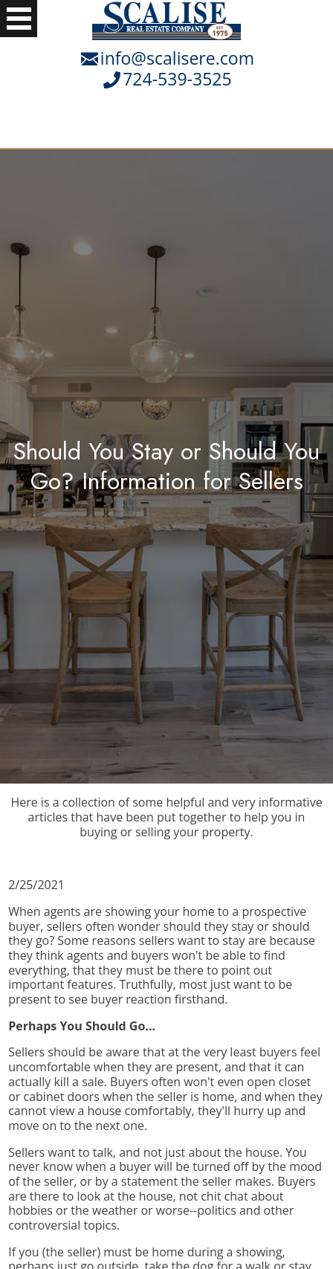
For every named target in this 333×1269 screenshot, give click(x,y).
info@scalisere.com (177, 58)
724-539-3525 (177, 79)
